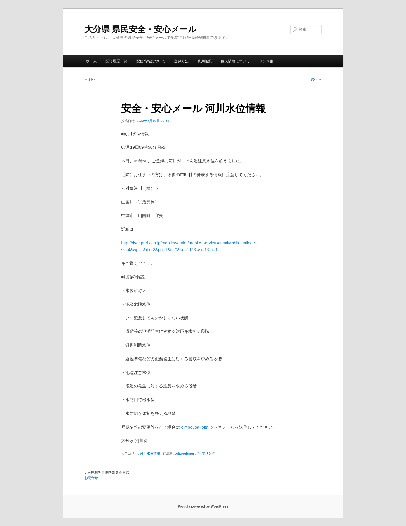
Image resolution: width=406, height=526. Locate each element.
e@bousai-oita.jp (197, 427)
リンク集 (266, 61)
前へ (90, 79)
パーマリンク (205, 453)
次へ (316, 79)
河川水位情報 (150, 453)
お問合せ (91, 478)
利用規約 (205, 61)
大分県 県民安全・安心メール (140, 29)
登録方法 (181, 61)
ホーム (91, 61)
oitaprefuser (184, 453)
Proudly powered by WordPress (203, 506)
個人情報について (235, 61)
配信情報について (150, 61)
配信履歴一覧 (116, 61)
